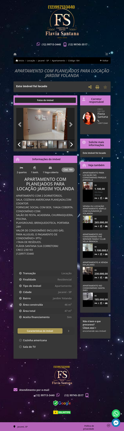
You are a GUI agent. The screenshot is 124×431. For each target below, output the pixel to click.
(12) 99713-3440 (51, 44)
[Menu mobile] (15, 54)
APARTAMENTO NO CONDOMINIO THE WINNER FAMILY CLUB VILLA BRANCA (94, 238)
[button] (20, 124)
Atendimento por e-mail (31, 390)
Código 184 (74, 60)
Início (20, 60)
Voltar (104, 60)
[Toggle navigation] (106, 54)
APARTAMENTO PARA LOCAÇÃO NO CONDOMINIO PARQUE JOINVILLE (94, 176)
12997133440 (103, 122)
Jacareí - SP (43, 60)
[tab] (25, 100)
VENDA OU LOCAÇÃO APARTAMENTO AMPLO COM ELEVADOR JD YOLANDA (94, 210)
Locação (31, 60)
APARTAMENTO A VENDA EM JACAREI (95, 263)
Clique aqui (88, 327)
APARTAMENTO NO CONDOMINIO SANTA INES (94, 288)
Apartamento (58, 60)
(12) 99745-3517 (77, 44)
